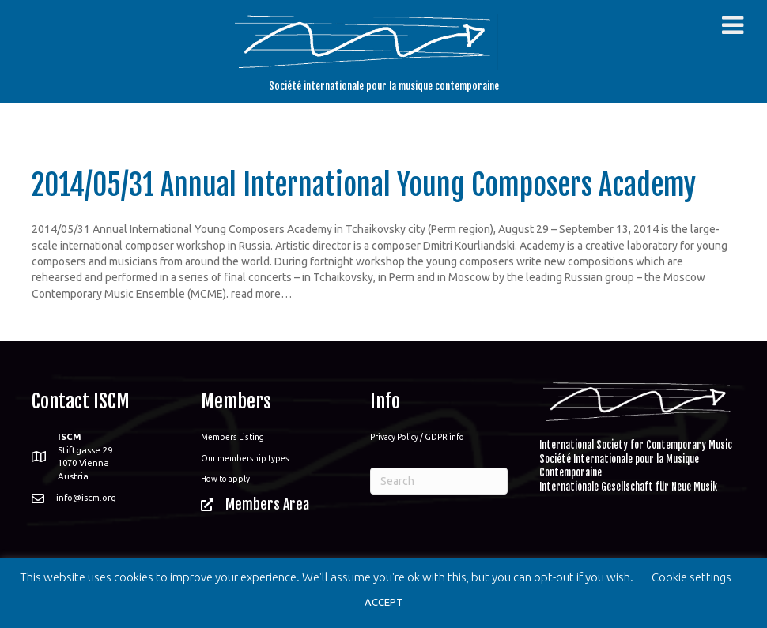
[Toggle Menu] (732, 25)
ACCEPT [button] (384, 601)
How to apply (225, 478)
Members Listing (232, 437)
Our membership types (245, 458)
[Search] (439, 481)
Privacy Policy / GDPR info (417, 437)
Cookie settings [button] (691, 577)
